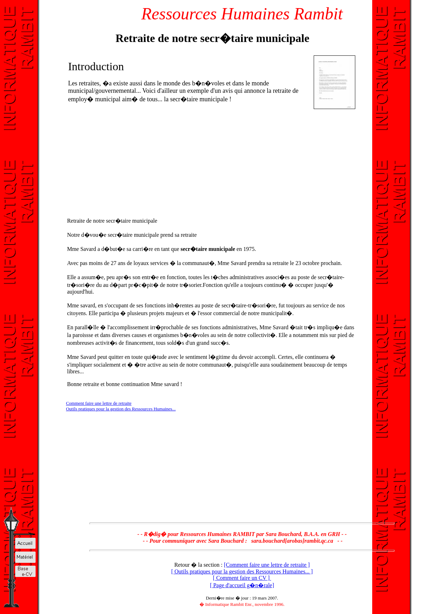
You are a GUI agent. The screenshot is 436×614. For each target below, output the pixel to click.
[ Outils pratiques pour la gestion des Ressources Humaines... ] (242, 571)
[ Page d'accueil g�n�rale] (242, 585)
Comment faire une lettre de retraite (98, 403)
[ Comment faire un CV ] (242, 578)
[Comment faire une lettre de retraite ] (266, 565)
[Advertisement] (126, 161)
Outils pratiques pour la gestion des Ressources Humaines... (121, 408)
